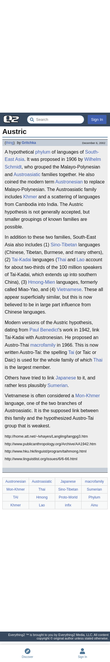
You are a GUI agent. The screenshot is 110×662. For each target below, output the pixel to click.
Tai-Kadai (21, 259)
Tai (71, 352)
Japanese (65, 377)
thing (9, 143)
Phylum (94, 497)
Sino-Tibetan (64, 244)
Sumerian (57, 385)
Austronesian (69, 181)
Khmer (30, 196)
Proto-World (68, 497)
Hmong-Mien (41, 282)
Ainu (94, 505)
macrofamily (42, 345)
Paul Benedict (43, 329)
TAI (15, 497)
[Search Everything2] (55, 119)
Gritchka (29, 143)
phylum (42, 151)
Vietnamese (69, 289)
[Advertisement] (55, 56)
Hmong (42, 497)
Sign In (97, 119)
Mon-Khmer (87, 395)
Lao (80, 259)
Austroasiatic (26, 174)
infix (68, 505)
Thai (61, 259)
